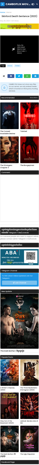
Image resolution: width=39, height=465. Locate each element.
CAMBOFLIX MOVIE (18, 4)
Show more (34, 98)
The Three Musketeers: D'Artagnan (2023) (28, 389)
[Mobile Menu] (2, 4)
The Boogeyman (27, 165)
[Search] (37, 4)
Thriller (17, 66)
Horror (9, 12)
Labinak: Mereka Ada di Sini (29, 422)
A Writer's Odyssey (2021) (7, 389)
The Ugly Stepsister (27, 454)
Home (2, 12)
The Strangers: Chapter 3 (6, 166)
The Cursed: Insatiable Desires (7, 132)
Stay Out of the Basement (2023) (7, 422)
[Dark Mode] (33, 4)
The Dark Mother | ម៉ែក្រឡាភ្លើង (12, 351)
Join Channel (20, 283)
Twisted (23, 131)
